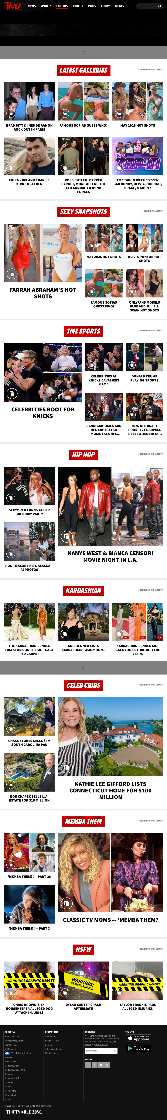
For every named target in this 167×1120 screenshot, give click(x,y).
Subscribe (114, 1051)
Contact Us (50, 1036)
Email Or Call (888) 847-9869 (37, 18)
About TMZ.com (12, 1036)
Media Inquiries (52, 1053)
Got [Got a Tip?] (13, 18)
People (8, 1086)
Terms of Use (11, 1045)
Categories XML (12, 1078)
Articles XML (11, 1061)
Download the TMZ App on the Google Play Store (138, 1048)
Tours (128, 30)
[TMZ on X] (10, 6)
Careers (48, 1045)
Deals (150, 30)
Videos (84, 30)
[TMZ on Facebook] (5, 6)
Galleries (9, 1082)
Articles (8, 1057)
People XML (10, 1091)
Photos (59, 30)
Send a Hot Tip (52, 1041)
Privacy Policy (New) (14, 1041)
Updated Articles (12, 1066)
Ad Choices (10, 1049)
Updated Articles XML (15, 1070)
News (11, 30)
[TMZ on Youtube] (15, 5)
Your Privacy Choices (18, 1053)
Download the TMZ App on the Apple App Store (138, 1038)
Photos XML (10, 1095)
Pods (107, 30)
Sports (33, 30)
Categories (10, 1074)
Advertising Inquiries (54, 1049)
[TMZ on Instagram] (21, 5)
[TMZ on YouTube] (101, 1065)
